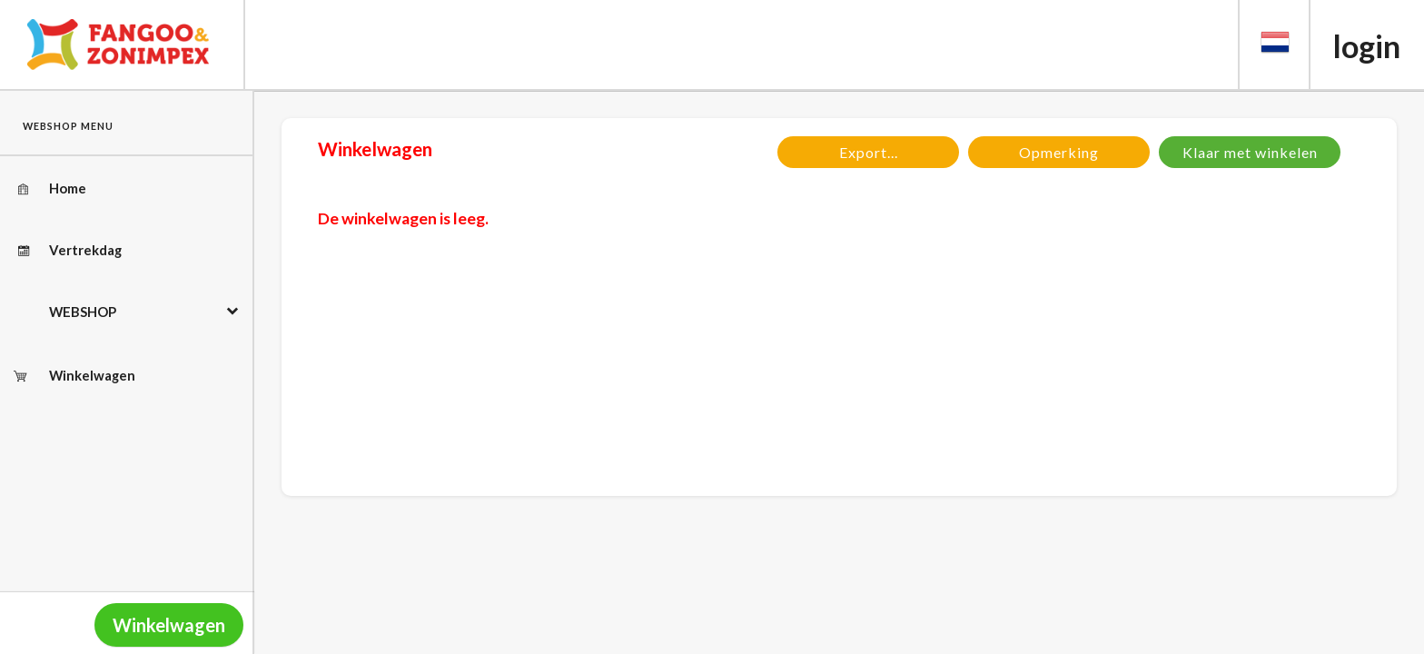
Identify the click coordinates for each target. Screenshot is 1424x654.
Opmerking (1059, 152)
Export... (868, 152)
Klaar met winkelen (1250, 152)
